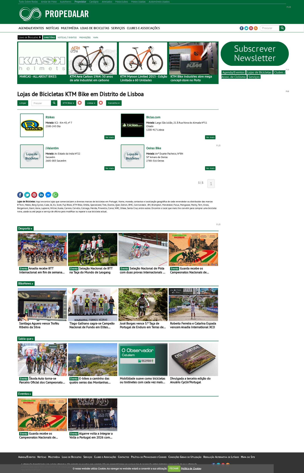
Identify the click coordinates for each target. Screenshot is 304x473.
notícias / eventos (67, 37)
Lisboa (91, 102)
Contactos (123, 457)
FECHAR (173, 468)
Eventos (24, 394)
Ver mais (109, 137)
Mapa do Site (248, 457)
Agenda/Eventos (31, 28)
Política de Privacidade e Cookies (148, 457)
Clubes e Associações (143, 28)
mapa (95, 37)
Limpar (22, 102)
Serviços (118, 28)
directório (49, 37)
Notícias (52, 28)
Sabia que (26, 339)
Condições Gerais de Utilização (184, 457)
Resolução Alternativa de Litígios (221, 457)
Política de (191, 468)
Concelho (114, 102)
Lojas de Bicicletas (94, 28)
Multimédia (69, 28)
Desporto (25, 228)
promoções (85, 37)
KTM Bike (68, 102)
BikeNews (26, 283)
